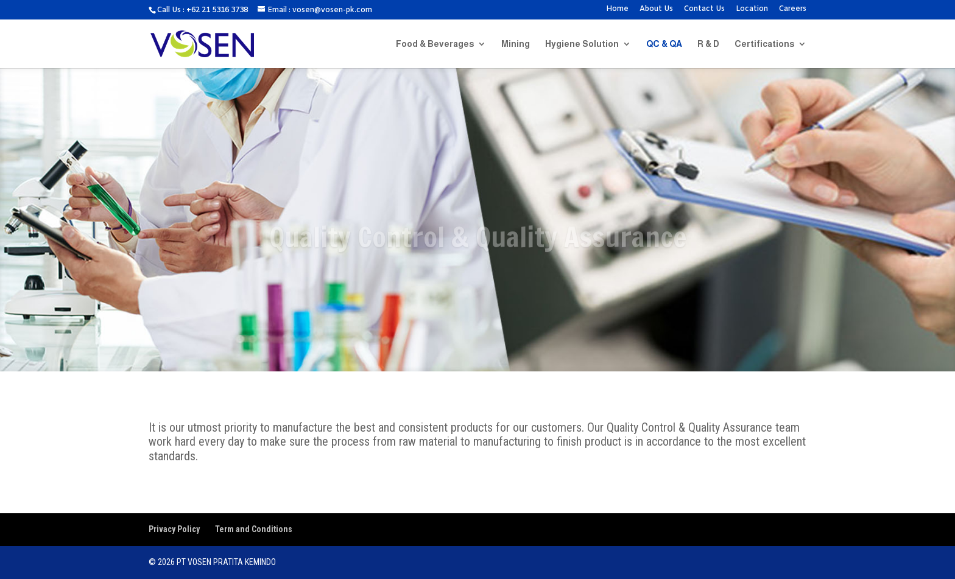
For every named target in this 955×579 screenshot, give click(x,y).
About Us (656, 9)
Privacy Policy (174, 529)
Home (617, 9)
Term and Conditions (253, 529)
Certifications (764, 44)
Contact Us (704, 9)
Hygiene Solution (582, 44)
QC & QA (664, 44)
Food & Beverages (435, 44)
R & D (708, 44)
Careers (792, 9)
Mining (515, 44)
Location (752, 9)
